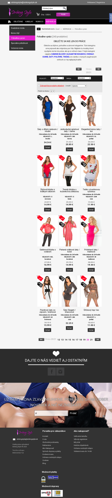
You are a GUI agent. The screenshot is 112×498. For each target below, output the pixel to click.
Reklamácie (46, 445)
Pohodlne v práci (18, 38)
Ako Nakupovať (48, 448)
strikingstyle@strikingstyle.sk (27, 439)
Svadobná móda (17, 28)
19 (84, 339)
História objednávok (81, 445)
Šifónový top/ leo (91, 310)
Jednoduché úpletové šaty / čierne (69, 130)
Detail (47, 147)
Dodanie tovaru (47, 454)
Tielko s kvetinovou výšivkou (91, 191)
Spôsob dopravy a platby (51, 451)
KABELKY (29, 21)
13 (62, 339)
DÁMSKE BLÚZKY (58, 54)
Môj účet (77, 442)
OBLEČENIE (18, 21)
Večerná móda (17, 48)
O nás (44, 439)
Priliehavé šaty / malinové (91, 251)
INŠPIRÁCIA (51, 21)
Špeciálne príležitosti (19, 43)
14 (66, 339)
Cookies (45, 460)
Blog (44, 463)
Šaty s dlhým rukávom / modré (47, 130)
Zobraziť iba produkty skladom (51, 86)
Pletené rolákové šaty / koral (69, 251)
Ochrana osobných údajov (51, 457)
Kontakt (45, 436)
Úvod (57, 29)
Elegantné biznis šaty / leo (91, 130)
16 (73, 339)
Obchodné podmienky (50, 442)
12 (59, 339)
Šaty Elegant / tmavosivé (69, 311)
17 (77, 339)
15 (69, 339)
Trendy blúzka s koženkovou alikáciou (69, 191)
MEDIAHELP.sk (18, 453)
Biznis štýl (15, 33)
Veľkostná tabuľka (80, 436)
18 (80, 339)
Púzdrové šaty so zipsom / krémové (48, 311)
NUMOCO (39, 21)
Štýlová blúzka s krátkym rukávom (47, 191)
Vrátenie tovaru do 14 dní (83, 451)
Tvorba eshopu (18, 450)
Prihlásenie (91, 2)
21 (91, 339)
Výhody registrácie (80, 439)
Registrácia (101, 2)
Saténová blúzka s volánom (48, 251)
